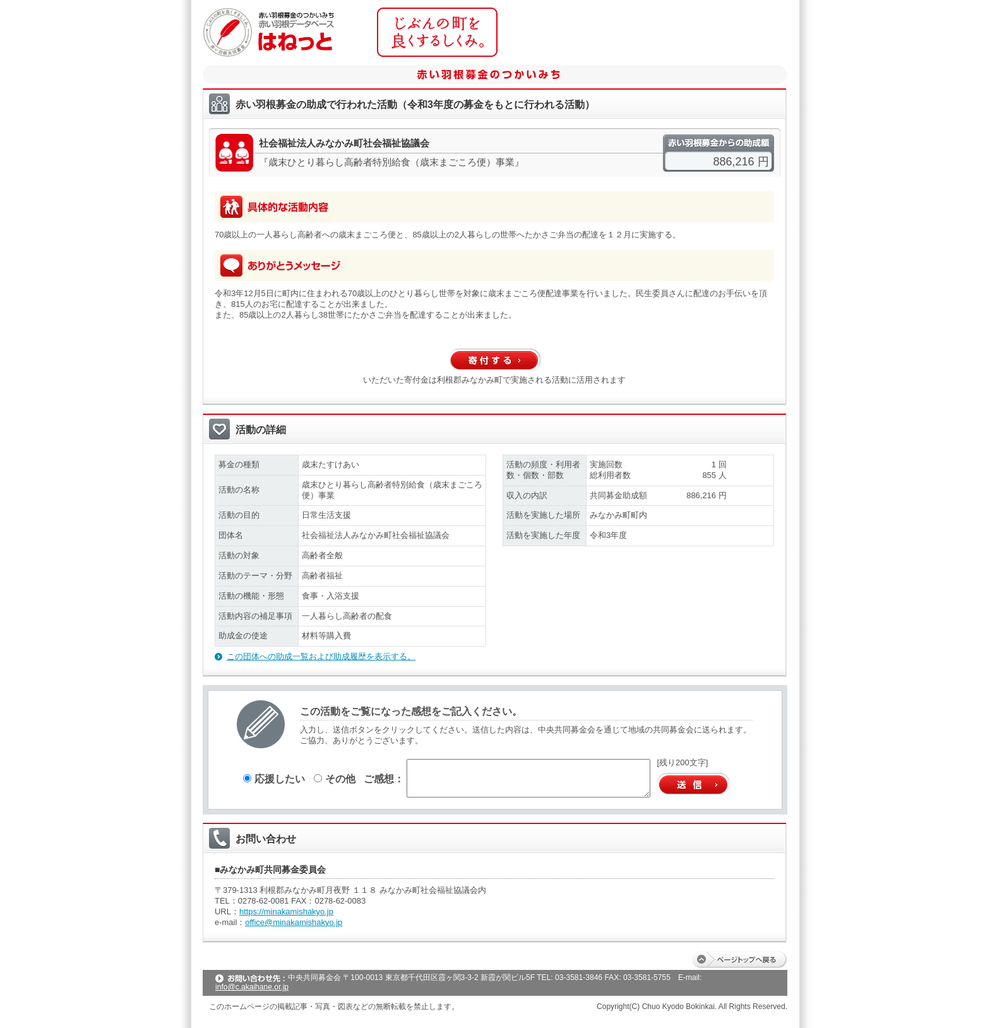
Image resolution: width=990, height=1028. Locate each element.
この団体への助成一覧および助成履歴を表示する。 (321, 656)
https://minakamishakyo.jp (286, 911)
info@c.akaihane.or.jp (252, 987)
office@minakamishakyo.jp (293, 922)
